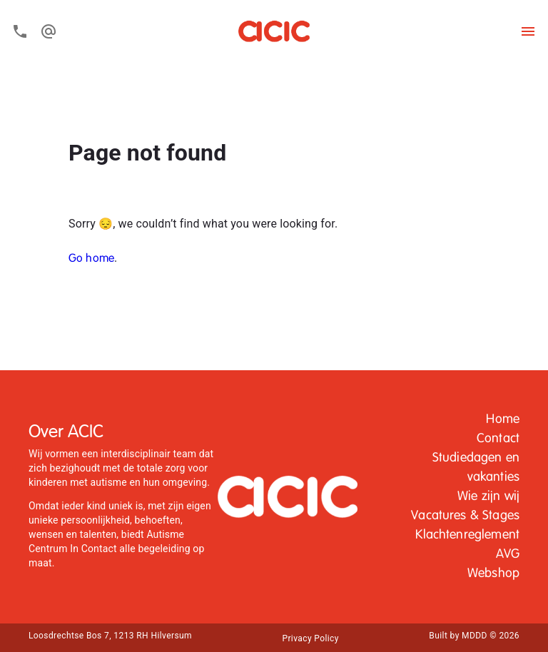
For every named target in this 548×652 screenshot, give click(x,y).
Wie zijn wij (488, 496)
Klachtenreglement (467, 535)
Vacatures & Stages (465, 515)
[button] (502, 419)
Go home (91, 259)
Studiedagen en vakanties (475, 468)
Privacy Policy (310, 638)
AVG (507, 554)
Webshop (493, 573)
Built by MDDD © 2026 (474, 636)
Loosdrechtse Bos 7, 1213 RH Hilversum (110, 636)
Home (502, 419)
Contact (498, 438)
